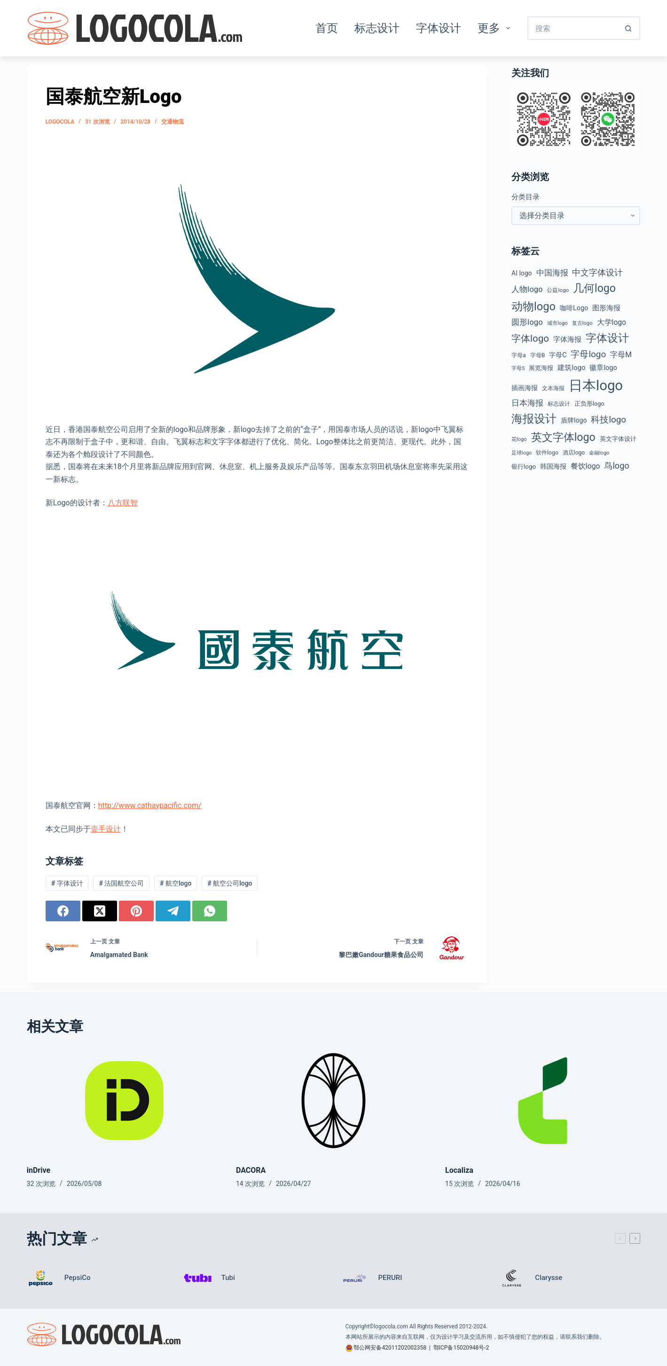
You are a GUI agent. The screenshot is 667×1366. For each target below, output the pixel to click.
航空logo (175, 883)
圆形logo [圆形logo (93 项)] (527, 322)
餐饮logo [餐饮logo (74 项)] (585, 466)
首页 (326, 28)
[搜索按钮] (628, 28)
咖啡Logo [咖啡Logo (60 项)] (574, 308)
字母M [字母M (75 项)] (621, 354)
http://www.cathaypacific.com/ (150, 805)
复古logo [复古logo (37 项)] (582, 323)
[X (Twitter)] (99, 911)
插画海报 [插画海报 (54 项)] (524, 388)
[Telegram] (173, 911)
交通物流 (172, 121)
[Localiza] (542, 1101)
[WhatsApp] (209, 911)
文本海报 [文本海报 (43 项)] (553, 388)
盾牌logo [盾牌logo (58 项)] (574, 420)
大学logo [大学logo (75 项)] (611, 322)
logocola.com (391, 1326)
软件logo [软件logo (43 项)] (547, 452)
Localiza (459, 1170)
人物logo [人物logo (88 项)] (526, 289)
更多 (496, 28)
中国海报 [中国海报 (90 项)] (552, 272)
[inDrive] (124, 1101)
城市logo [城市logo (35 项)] (557, 323)
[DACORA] (333, 1101)
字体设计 (438, 28)
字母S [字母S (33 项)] (518, 368)
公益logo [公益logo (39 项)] (558, 290)
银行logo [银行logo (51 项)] (523, 466)
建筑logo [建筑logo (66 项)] (571, 367)
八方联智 (123, 502)
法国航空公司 (121, 883)
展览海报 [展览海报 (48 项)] (541, 367)
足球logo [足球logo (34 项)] (521, 453)
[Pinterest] (136, 911)
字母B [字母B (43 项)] (537, 355)
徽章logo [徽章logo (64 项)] (603, 367)
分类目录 (525, 197)
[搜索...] (572, 28)
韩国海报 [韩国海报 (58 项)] (553, 466)
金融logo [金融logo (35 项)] (599, 453)
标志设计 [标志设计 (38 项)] (559, 403)
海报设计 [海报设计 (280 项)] (534, 418)
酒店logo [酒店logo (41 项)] (574, 452)
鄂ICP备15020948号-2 (461, 1347)
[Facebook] (63, 911)
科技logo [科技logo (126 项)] (608, 420)
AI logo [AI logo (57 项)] (521, 273)
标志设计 (377, 28)
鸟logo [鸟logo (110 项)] (616, 466)
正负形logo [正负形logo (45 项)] (589, 403)
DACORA (251, 1170)
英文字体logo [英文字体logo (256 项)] (563, 437)
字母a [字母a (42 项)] (518, 355)
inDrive (38, 1170)
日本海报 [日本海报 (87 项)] (527, 403)
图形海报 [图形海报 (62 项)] (606, 308)
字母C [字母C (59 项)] (557, 355)
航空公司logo (229, 883)
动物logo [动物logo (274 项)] (533, 306)
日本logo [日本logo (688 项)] (596, 385)
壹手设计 (106, 828)
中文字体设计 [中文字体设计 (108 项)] (597, 272)
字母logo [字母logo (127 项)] (588, 354)
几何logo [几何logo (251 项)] (594, 288)
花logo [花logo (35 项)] (519, 439)
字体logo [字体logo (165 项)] (530, 338)
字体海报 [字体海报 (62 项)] (567, 340)
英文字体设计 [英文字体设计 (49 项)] (618, 438)
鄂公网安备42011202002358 (389, 1347)
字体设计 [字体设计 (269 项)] (607, 338)
